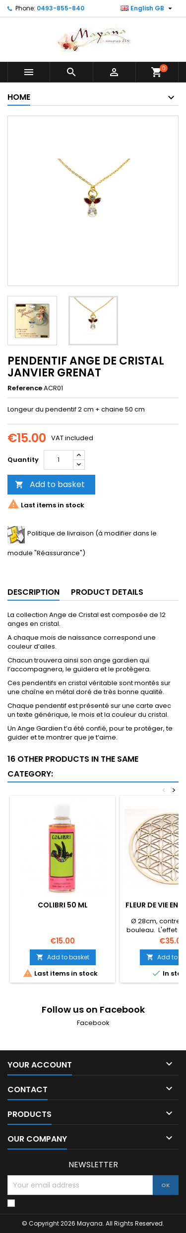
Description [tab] (33, 592)
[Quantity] (58, 460)
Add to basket (50, 484)
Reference (24, 388)
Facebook (93, 1023)
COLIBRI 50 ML (63, 905)
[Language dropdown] (148, 8)
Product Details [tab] (107, 592)
